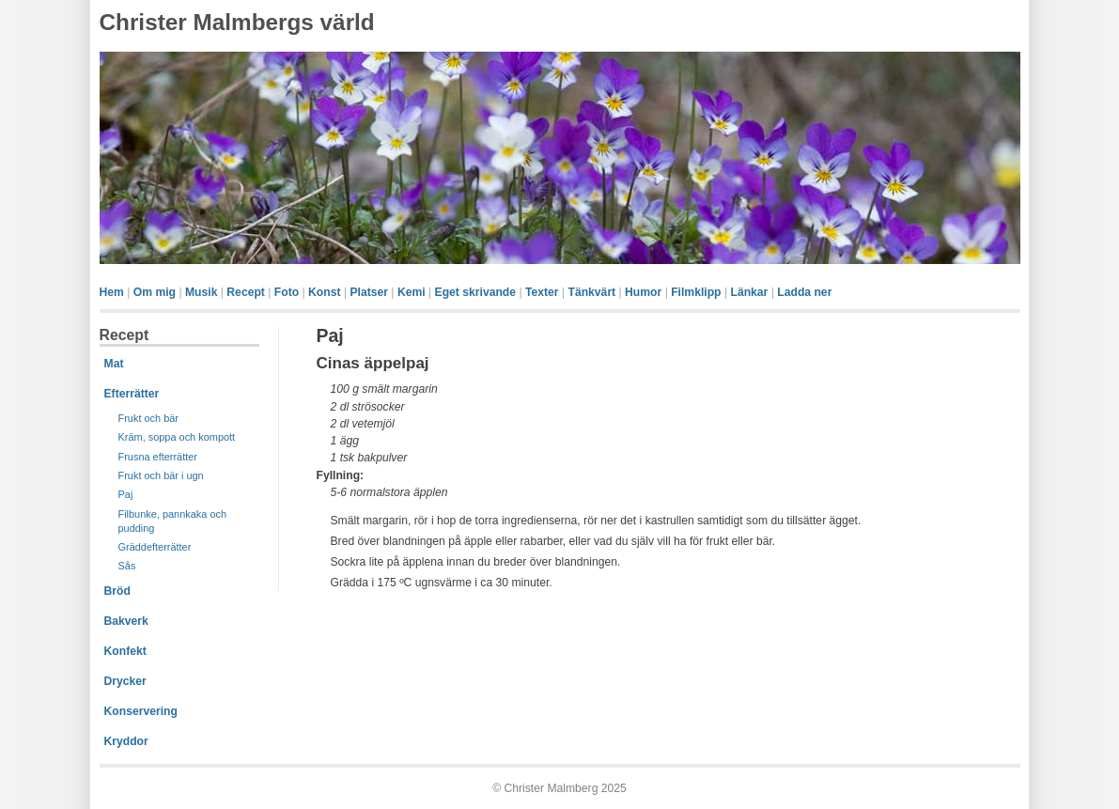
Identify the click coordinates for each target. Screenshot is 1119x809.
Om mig (154, 292)
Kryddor (126, 741)
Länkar (749, 292)
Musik (201, 292)
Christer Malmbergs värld (237, 22)
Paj (125, 494)
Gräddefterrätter (155, 546)
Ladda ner (804, 292)
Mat (114, 363)
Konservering (141, 711)
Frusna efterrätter (158, 456)
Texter (542, 292)
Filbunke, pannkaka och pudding (172, 521)
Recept (245, 292)
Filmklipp (696, 292)
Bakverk (126, 621)
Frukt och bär (148, 418)
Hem (112, 292)
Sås (127, 565)
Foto (286, 292)
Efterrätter (132, 393)
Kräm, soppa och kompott (177, 437)
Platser (369, 292)
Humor (643, 292)
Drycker (125, 681)
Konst (324, 292)
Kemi (411, 292)
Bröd (117, 591)
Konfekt (125, 651)
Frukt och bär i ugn (161, 475)
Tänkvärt (591, 292)
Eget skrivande (475, 292)
